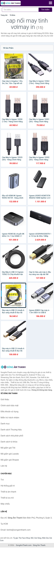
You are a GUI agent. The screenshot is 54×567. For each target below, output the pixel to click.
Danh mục (5, 423)
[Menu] (50, 3)
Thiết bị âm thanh (8, 492)
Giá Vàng (37, 538)
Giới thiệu (5, 399)
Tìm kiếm (45, 9)
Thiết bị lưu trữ (7, 498)
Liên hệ (4, 466)
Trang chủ (4, 15)
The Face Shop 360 (25, 538)
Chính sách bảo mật (9, 405)
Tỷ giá (15, 538)
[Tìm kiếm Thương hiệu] (20, 10)
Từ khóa (12, 15)
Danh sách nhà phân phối (12, 435)
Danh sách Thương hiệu (11, 429)
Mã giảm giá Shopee (10, 460)
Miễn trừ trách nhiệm (10, 417)
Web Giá (45, 538)
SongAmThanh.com (24, 545)
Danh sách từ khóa (9, 442)
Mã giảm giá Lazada (10, 454)
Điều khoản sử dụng (9, 411)
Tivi (2, 479)
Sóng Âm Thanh (39, 545)
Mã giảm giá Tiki (8, 448)
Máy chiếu (5, 504)
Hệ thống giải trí (8, 486)
